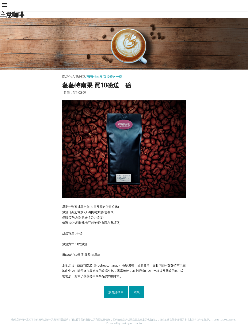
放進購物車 (116, 292)
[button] (5, 5)
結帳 (137, 292)
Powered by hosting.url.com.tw (124, 323)
